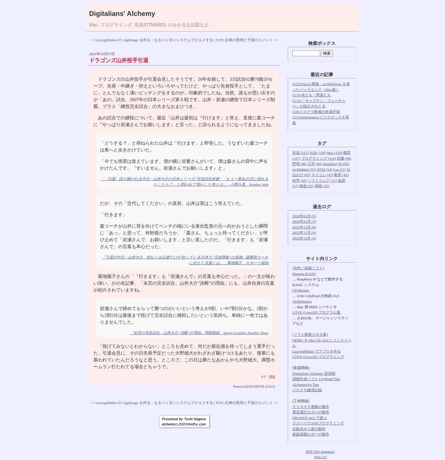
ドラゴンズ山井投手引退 (118, 60)
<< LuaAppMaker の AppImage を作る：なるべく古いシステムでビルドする (151, 40)
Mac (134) (334, 153)
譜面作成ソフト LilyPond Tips (316, 379)
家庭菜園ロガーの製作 (310, 434)
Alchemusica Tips (305, 384)
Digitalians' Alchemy (122, 13)
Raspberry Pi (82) (336, 164)
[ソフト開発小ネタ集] (310, 334)
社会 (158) (318, 153)
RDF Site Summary (320, 451)
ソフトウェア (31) (322, 180)
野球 (272, 376)
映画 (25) (306, 186)
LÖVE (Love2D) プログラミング (318, 357)
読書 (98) (344, 158)
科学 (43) (299, 180)
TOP (219, 40)
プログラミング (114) (318, 158)
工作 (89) (315, 164)
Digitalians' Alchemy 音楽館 (313, 373)
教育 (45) (341, 175)
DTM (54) (324, 169)
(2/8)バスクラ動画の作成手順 (316, 112)
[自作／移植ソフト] (308, 268)
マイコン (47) (322, 175)
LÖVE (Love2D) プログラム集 (316, 312)
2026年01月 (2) (304, 221)
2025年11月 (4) (304, 232)
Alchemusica (302, 301)
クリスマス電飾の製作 (310, 407)
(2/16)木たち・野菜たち (311, 95)
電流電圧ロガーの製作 (310, 412)
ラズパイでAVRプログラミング (318, 423)
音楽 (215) (300, 153)
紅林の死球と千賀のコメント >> (251, 40)
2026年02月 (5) (304, 216)
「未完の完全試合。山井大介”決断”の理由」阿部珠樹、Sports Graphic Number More (199, 333)
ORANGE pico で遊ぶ (309, 418)
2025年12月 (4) (304, 227)
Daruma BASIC (304, 274)
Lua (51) (339, 169)
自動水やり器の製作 (309, 429)
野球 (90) (299, 164)
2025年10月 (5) (304, 238)
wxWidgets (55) (304, 169)
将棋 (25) (322, 186)
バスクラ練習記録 (307, 390)
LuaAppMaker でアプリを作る (316, 351)
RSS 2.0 (320, 457)
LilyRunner (300, 290)
